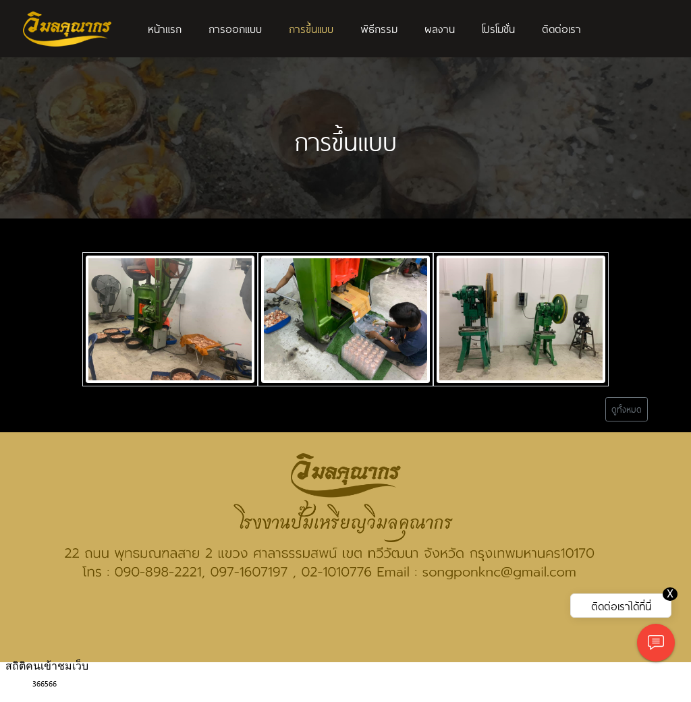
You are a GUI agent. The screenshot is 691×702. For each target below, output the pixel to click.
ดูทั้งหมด (626, 409)
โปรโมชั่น (498, 28)
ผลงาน (439, 28)
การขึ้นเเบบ (311, 28)
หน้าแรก (165, 28)
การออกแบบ (235, 28)
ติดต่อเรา (561, 28)
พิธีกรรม (378, 28)
